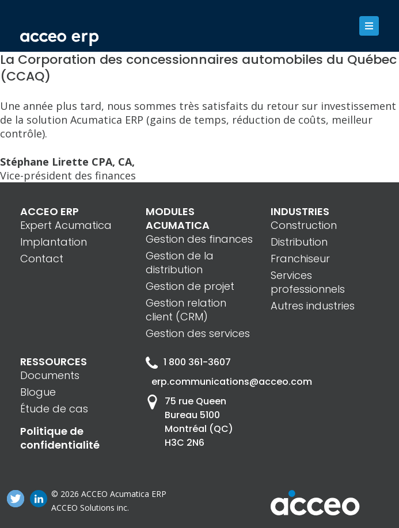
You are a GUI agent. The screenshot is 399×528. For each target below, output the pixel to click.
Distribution (299, 242)
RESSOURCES (53, 361)
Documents (49, 375)
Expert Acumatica (66, 225)
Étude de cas (54, 408)
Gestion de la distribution (180, 262)
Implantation (53, 242)
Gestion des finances (199, 239)
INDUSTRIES (300, 211)
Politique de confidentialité (60, 438)
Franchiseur (300, 258)
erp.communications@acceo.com (202, 381)
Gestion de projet (190, 286)
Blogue (38, 392)
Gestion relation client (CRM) (186, 310)
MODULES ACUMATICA (178, 218)
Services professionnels (308, 282)
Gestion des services (198, 333)
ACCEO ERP (49, 211)
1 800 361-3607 (188, 362)
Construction (304, 225)
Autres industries (313, 306)
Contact (41, 258)
